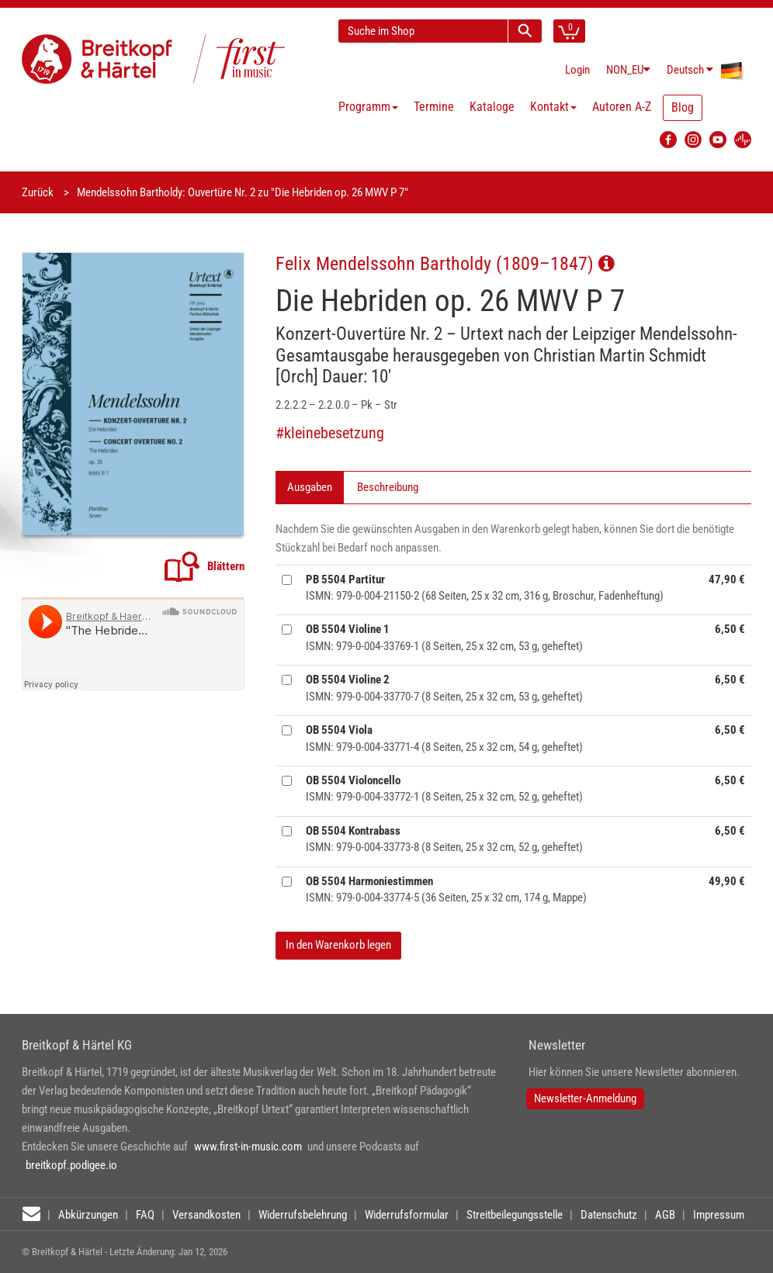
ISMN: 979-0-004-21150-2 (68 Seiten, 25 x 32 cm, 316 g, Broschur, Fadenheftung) (485, 588)
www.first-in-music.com (248, 1147)
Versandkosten (206, 1215)
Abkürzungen (88, 1215)
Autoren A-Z (621, 106)
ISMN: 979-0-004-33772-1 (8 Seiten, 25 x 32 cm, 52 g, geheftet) (444, 788)
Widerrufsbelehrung (302, 1215)
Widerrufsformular (407, 1215)
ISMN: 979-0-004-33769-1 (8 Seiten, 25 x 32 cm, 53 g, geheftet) (444, 637)
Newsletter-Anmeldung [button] (585, 1098)
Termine (434, 106)
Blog (682, 107)
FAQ (145, 1215)
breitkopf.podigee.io (71, 1165)
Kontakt (553, 106)
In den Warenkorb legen (338, 945)
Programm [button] (368, 106)
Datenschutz (609, 1215)
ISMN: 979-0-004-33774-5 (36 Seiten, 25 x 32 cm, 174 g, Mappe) (446, 889)
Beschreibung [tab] (387, 487)
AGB (665, 1215)
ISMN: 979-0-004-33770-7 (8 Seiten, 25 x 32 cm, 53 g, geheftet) (444, 688)
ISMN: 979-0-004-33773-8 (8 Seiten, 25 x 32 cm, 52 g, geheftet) (444, 839)
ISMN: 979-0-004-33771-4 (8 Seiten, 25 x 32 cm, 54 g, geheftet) (444, 738)
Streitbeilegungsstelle (514, 1215)
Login (577, 70)
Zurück (38, 192)
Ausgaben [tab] (309, 487)
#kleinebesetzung (330, 433)
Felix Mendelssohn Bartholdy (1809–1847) (445, 263)
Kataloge (492, 106)
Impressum (718, 1215)
